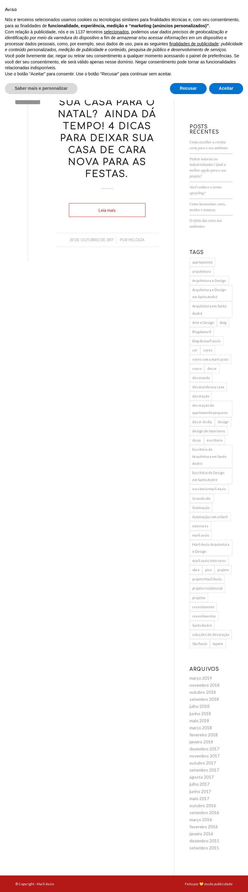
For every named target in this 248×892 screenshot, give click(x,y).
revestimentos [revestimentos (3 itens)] (204, 616)
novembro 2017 (205, 755)
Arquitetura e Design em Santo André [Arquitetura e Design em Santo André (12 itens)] (209, 293)
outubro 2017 (203, 762)
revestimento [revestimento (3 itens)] (203, 607)
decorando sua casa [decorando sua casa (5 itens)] (208, 387)
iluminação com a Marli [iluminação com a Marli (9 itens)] (210, 517)
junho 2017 (200, 791)
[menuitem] (49, 23)
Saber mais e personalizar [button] (41, 880)
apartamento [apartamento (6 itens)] (202, 262)
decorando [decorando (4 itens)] (201, 378)
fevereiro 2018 (204, 734)
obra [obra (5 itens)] (195, 570)
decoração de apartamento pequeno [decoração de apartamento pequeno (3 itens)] (209, 408)
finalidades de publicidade (194, 835)
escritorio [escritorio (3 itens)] (214, 440)
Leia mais (107, 210)
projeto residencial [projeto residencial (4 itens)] (207, 588)
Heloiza (136, 240)
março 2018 (201, 727)
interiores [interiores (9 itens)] (200, 526)
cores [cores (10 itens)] (207, 350)
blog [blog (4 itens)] (223, 323)
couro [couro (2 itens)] (196, 368)
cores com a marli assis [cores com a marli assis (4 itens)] (210, 359)
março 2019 (201, 678)
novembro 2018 (205, 685)
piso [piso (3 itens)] (208, 570)
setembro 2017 (204, 769)
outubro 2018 (203, 692)
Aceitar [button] (226, 880)
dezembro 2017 (204, 748)
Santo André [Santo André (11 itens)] (202, 625)
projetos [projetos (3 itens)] (198, 598)
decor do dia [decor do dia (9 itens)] (202, 422)
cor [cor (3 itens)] (194, 350)
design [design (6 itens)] (223, 422)
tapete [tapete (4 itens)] (218, 644)
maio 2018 (199, 720)
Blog (107, 81)
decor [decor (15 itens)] (212, 368)
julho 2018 (199, 706)
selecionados (116, 823)
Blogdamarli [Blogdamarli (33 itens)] (201, 332)
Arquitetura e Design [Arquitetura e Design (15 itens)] (209, 281)
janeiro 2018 (201, 741)
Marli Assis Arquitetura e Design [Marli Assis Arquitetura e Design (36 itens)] (210, 547)
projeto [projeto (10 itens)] (223, 570)
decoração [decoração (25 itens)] (200, 396)
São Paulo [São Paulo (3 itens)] (199, 644)
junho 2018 (200, 713)
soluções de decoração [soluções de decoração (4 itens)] (210, 634)
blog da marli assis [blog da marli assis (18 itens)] (206, 341)
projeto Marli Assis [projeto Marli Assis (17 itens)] (207, 579)
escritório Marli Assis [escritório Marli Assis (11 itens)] (209, 489)
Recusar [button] (188, 880)
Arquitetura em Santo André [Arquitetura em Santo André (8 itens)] (209, 309)
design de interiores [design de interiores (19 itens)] (208, 431)
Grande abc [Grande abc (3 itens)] (201, 498)
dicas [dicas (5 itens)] (196, 440)
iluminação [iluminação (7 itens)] (200, 508)
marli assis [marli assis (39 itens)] (200, 535)
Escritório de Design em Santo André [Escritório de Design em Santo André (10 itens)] (208, 476)
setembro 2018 (204, 699)
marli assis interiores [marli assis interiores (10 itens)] (209, 561)
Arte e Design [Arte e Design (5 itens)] (203, 323)
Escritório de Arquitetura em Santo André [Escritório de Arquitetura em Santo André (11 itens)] (209, 456)
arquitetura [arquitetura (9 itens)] (201, 271)
